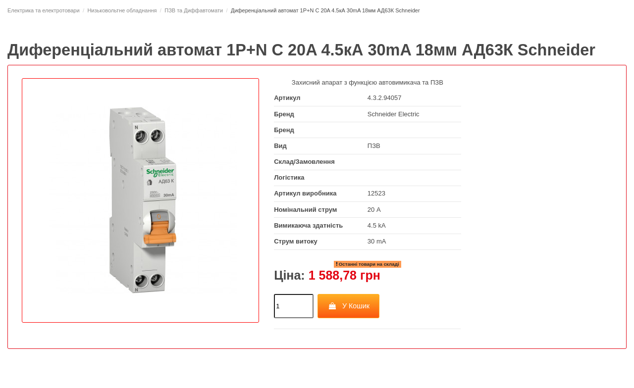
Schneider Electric (394, 114)
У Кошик (348, 306)
